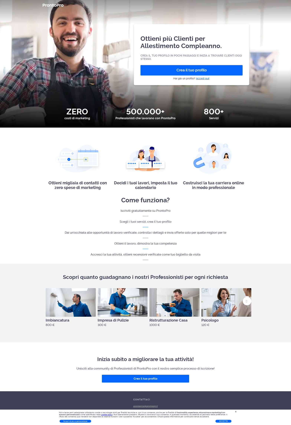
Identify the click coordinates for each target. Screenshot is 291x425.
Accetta (223, 421)
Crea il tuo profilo (191, 70)
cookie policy (107, 415)
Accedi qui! (203, 78)
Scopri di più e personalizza (75, 421)
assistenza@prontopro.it (145, 406)
